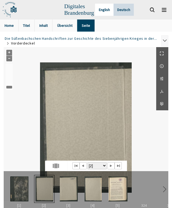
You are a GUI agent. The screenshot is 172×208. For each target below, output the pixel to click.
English (104, 9)
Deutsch (123, 9)
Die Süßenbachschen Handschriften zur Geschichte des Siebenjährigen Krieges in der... (81, 38)
